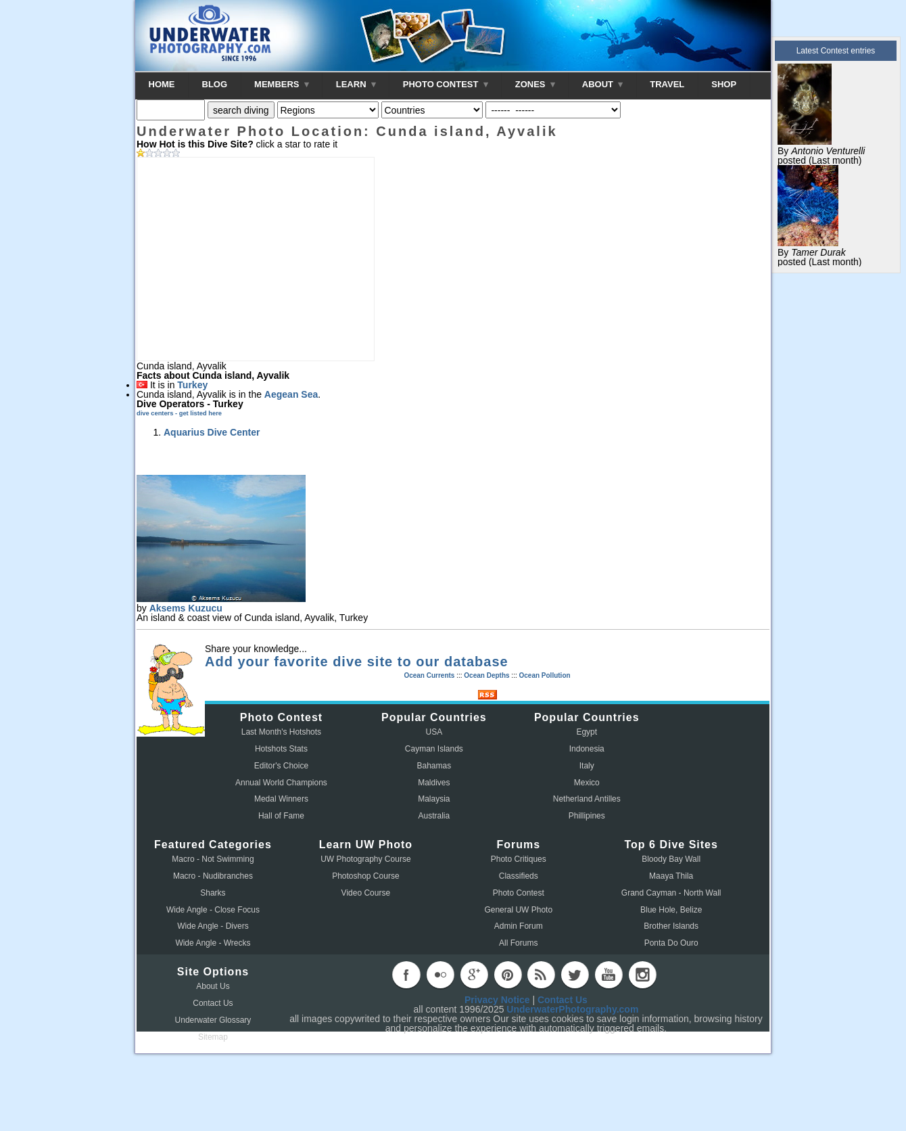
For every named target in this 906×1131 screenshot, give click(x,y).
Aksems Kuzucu (185, 608)
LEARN (356, 84)
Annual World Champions (281, 782)
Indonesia (586, 749)
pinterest (507, 974)
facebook (406, 974)
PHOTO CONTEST (445, 84)
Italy (586, 765)
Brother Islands (671, 926)
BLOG (215, 84)
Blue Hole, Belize (671, 910)
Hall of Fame (281, 816)
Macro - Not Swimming (213, 859)
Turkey (192, 384)
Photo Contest (518, 893)
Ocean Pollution (544, 675)
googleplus (473, 974)
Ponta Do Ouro (671, 943)
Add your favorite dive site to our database (356, 661)
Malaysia (434, 799)
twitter (574, 974)
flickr (440, 974)
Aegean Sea (291, 394)
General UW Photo (518, 910)
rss (540, 974)
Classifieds (518, 876)
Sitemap (213, 1037)
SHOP (723, 84)
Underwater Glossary (213, 1020)
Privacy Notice (497, 999)
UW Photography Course (365, 859)
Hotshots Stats (281, 749)
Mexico (587, 782)
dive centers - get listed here (179, 413)
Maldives (434, 782)
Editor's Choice (281, 765)
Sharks (212, 893)
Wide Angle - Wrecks (212, 943)
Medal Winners (281, 799)
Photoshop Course (365, 876)
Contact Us (213, 1003)
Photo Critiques (518, 859)
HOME (162, 84)
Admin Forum (518, 926)
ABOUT (602, 84)
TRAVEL (667, 84)
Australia (434, 816)
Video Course (366, 893)
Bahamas (434, 765)
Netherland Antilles (587, 799)
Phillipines (587, 816)
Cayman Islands (434, 749)
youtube (608, 974)
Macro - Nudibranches (213, 876)
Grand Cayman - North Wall (671, 893)
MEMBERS (281, 84)
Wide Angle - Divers (212, 926)
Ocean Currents (429, 675)
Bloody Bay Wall (671, 859)
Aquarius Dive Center (212, 432)
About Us (212, 986)
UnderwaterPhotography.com (572, 1009)
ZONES (535, 84)
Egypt (586, 732)
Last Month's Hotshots (281, 732)
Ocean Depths (486, 675)
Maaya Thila (671, 876)
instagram (642, 974)
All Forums (518, 943)
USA (434, 732)
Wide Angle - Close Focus (213, 910)
